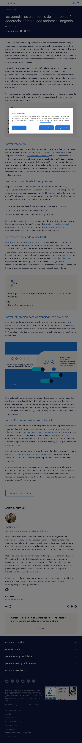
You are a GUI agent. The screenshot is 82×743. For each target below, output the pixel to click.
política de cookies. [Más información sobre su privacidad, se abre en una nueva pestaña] (45, 122)
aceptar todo (62, 128)
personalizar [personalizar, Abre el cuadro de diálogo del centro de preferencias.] (19, 128)
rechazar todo (46, 128)
